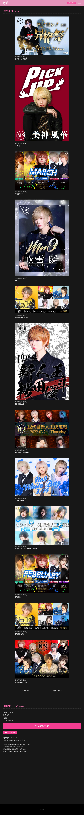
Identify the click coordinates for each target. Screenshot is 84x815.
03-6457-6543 (42, 726)
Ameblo (13, 732)
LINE (6, 732)
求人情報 (71, 3)
